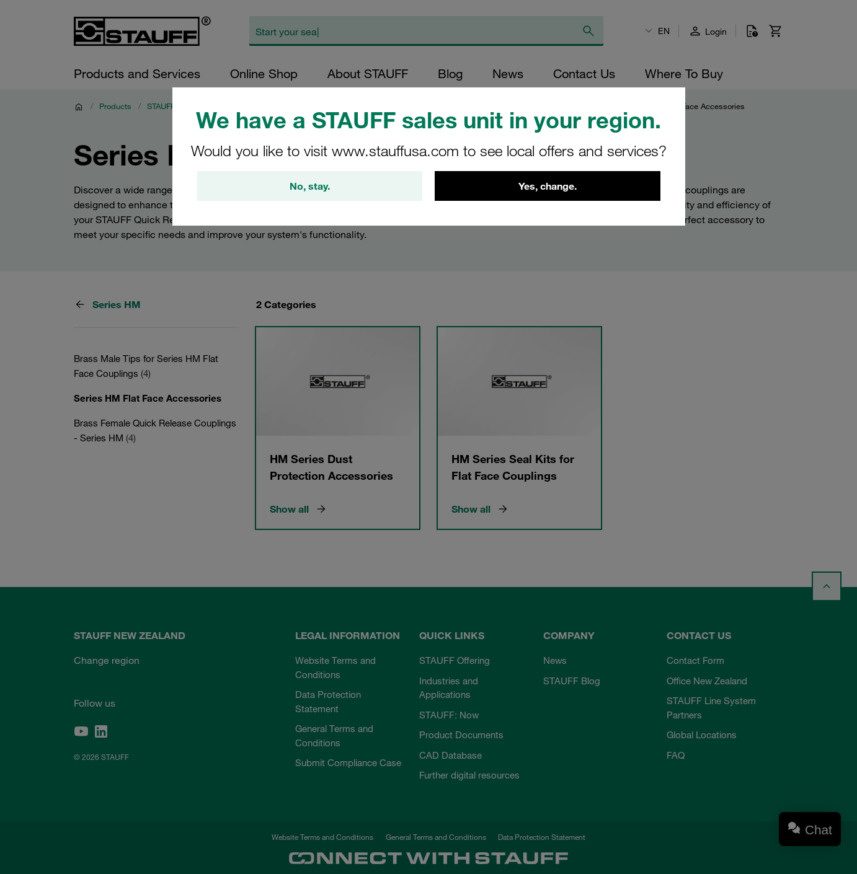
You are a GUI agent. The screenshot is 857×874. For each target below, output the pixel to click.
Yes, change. (547, 186)
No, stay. (310, 186)
